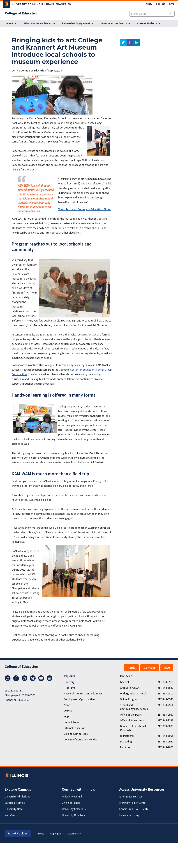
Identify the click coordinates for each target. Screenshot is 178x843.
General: (124, 682)
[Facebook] (16, 680)
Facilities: (125, 747)
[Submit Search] (170, 14)
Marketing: (126, 742)
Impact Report (72, 722)
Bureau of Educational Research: (133, 728)
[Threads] (24, 680)
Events (68, 711)
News (67, 705)
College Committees (76, 734)
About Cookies (18, 834)
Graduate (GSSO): (130, 688)
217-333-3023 (165, 726)
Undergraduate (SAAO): (133, 694)
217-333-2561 (165, 705)
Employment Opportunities (79, 699)
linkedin (137, 42)
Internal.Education (74, 728)
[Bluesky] (33, 680)
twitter (123, 42)
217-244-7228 (165, 720)
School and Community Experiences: (134, 707)
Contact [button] (160, 4)
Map (66, 717)
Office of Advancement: (133, 720)
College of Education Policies (81, 740)
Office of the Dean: (131, 715)
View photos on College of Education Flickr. (84, 209)
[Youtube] (41, 680)
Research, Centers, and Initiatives (83, 694)
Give (171, 4)
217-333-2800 (165, 694)
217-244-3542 (165, 688)
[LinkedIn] (49, 680)
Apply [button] (149, 4)
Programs (69, 688)
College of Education (21, 13)
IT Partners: (127, 736)
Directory (69, 682)
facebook (130, 42)
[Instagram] (8, 680)
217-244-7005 (165, 736)
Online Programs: (130, 699)
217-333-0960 (21, 700)
